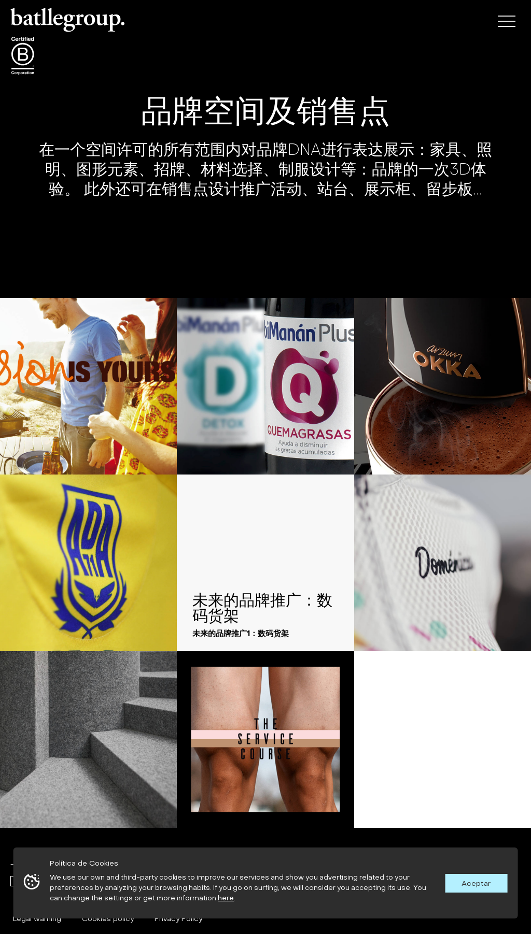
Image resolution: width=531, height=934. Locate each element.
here (226, 897)
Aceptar (476, 883)
